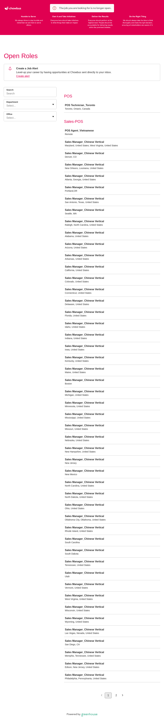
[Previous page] (101, 695)
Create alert (23, 76)
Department (12, 102)
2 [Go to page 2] (116, 695)
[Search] (30, 94)
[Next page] (122, 695)
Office (9, 114)
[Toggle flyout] (53, 104)
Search (9, 90)
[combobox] (6, 105)
